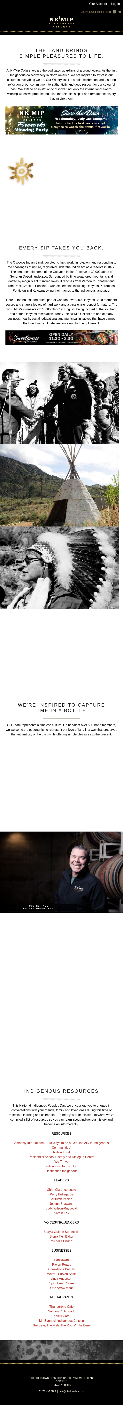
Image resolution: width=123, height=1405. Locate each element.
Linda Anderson (61, 1278)
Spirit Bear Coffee (61, 1283)
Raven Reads (61, 1264)
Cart (108, 12)
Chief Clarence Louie (61, 1189)
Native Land (61, 1152)
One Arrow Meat (61, 1288)
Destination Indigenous (61, 1171)
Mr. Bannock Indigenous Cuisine (61, 1320)
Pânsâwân (61, 1260)
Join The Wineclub (91, 12)
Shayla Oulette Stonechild (61, 1231)
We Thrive (61, 1161)
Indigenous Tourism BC (61, 1166)
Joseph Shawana (61, 1203)
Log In (115, 3)
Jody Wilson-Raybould (61, 1208)
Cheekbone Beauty (61, 1269)
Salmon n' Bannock (61, 1311)
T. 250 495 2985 (47, 1391)
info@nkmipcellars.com (72, 1391)
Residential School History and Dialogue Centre (62, 1157)
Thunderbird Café (61, 1306)
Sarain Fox (61, 1213)
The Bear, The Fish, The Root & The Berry (61, 1325)
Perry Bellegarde (61, 1194)
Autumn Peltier (61, 1199)
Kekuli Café (62, 1316)
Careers (61, 1381)
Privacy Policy (61, 1385)
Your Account (98, 3)
